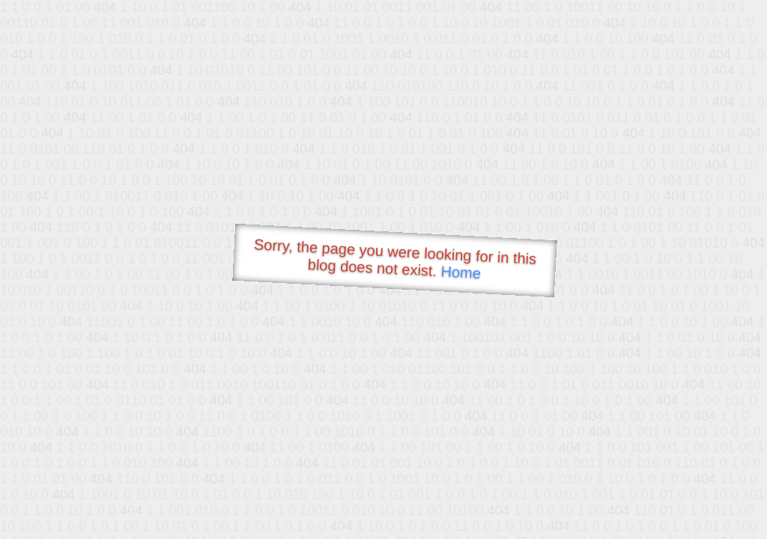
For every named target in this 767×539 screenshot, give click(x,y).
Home (460, 272)
